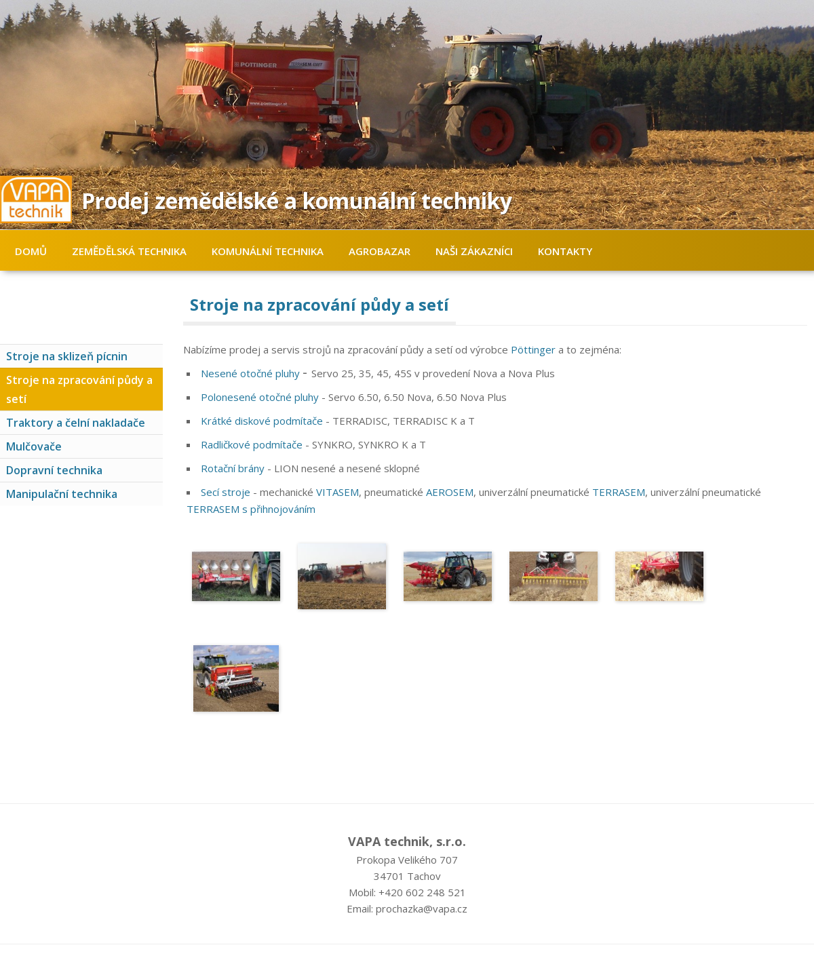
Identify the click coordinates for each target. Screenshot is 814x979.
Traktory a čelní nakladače (75, 422)
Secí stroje (225, 492)
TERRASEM (618, 492)
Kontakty (565, 251)
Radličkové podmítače (252, 444)
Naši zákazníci (474, 251)
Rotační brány (233, 468)
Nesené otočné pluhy (250, 373)
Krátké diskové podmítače (262, 420)
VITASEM (337, 492)
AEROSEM (449, 492)
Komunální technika (268, 251)
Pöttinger (533, 349)
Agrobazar (379, 251)
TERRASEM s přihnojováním (251, 509)
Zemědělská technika (129, 251)
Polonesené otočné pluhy (260, 397)
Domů (31, 251)
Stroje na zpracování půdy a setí (79, 389)
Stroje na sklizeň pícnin (67, 356)
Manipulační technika (61, 493)
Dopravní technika (54, 470)
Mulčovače (34, 446)
